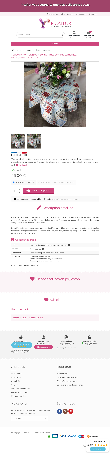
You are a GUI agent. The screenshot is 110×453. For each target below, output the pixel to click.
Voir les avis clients (21, 345)
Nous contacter (43, 347)
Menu (55, 44)
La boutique (53, 14)
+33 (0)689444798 (44, 343)
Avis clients (16, 377)
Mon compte (62, 374)
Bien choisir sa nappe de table (27, 199)
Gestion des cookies (19, 392)
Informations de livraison (67, 377)
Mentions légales (18, 396)
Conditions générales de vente (70, 385)
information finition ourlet (43, 249)
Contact (93, 14)
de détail (21, 165)
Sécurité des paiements (67, 381)
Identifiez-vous (19, 318)
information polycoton (69, 245)
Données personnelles (20, 389)
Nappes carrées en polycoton (55, 279)
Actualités (15, 381)
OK (45, 418)
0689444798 (73, 14)
